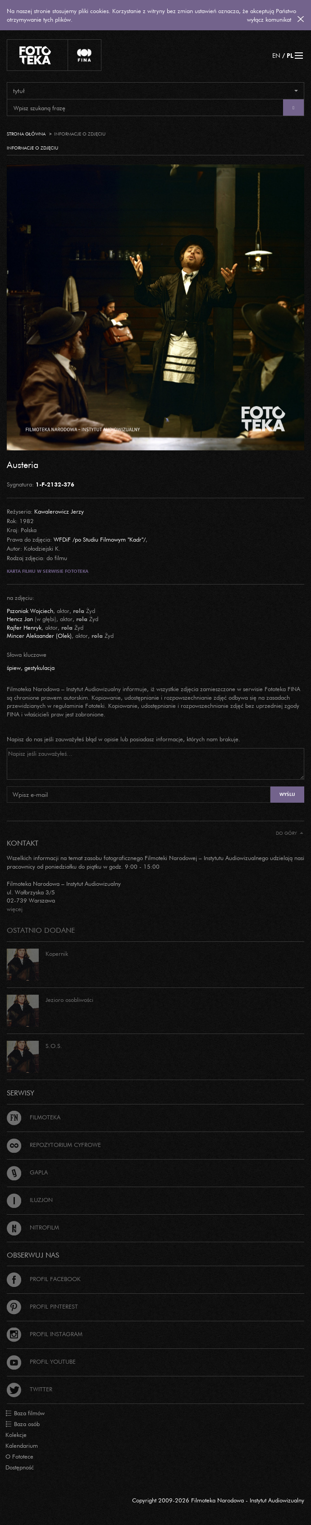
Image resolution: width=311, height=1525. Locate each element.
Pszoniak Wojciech (30, 610)
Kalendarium (21, 1445)
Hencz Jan (20, 618)
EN (276, 55)
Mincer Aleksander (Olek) (39, 635)
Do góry (289, 833)
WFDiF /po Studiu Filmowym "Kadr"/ (100, 539)
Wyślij (287, 794)
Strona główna (26, 134)
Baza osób (22, 1424)
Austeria (22, 464)
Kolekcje (16, 1434)
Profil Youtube (41, 1361)
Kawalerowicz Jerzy (59, 511)
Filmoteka (33, 1117)
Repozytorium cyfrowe (54, 1144)
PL (290, 55)
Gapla (27, 1172)
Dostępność (19, 1467)
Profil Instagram (44, 1334)
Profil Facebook (44, 1278)
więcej (15, 908)
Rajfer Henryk (24, 627)
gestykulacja (39, 667)
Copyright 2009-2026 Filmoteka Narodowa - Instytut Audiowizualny (218, 1500)
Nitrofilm (33, 1227)
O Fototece (19, 1456)
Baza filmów (25, 1413)
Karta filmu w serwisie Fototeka (47, 571)
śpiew (14, 667)
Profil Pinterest (42, 1306)
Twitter (29, 1389)
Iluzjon (30, 1199)
